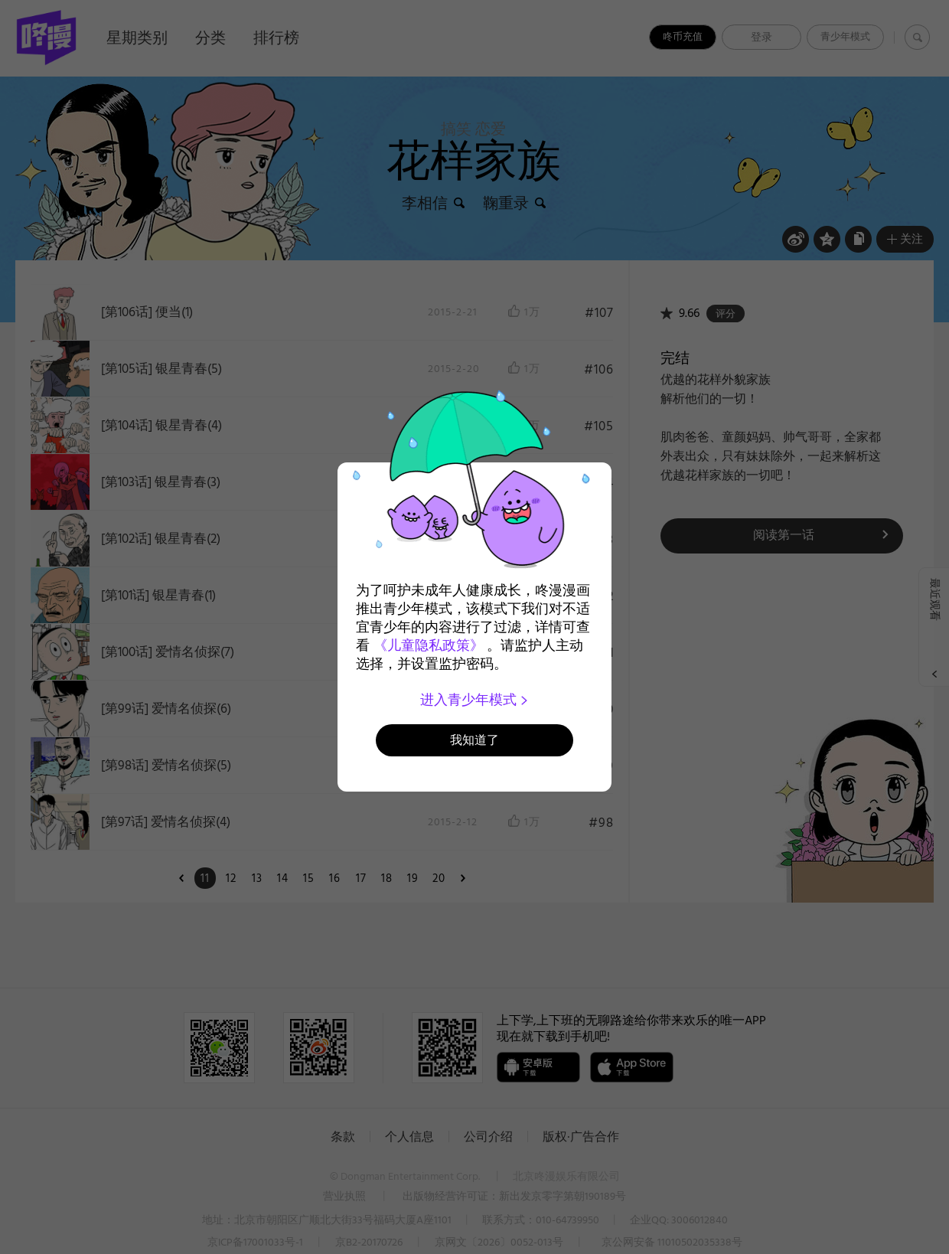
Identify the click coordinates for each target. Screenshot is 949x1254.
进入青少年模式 (475, 699)
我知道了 (474, 739)
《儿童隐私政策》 (428, 645)
